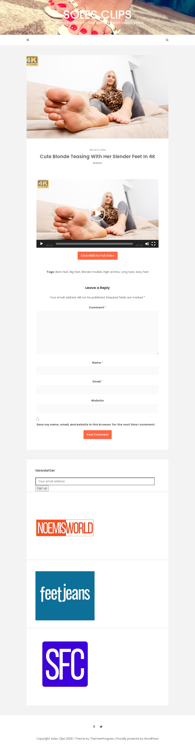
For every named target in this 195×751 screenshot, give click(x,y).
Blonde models (92, 272)
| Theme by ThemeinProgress (93, 739)
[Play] (42, 244)
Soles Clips (97, 15)
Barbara (97, 163)
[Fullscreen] (153, 244)
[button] (97, 213)
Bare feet (62, 272)
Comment (97, 307)
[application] (97, 213)
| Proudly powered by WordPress (137, 739)
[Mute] (147, 244)
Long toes (127, 272)
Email (98, 381)
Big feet (75, 272)
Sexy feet (142, 272)
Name (97, 363)
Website (97, 401)
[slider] (94, 244)
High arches (111, 272)
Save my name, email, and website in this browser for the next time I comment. (95, 424)
